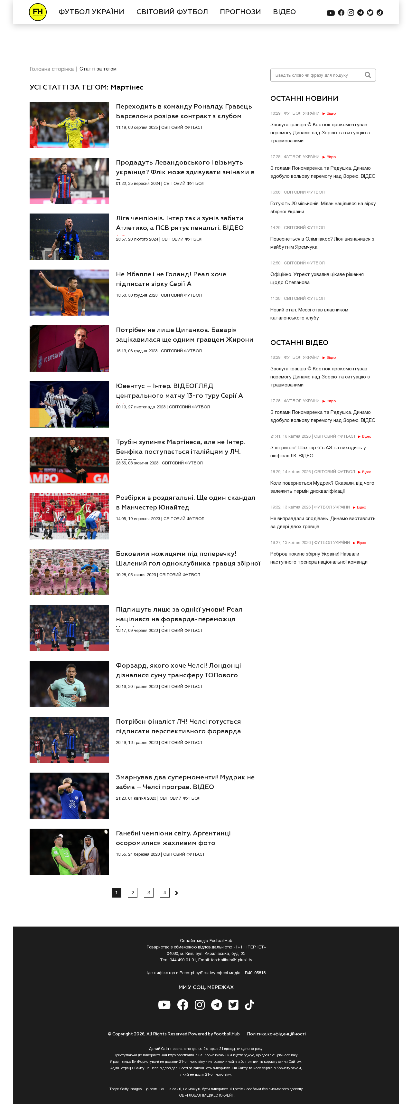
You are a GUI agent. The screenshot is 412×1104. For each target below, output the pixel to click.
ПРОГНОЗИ (240, 12)
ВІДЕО (284, 12)
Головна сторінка (52, 69)
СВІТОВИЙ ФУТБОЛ (172, 12)
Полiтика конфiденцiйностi (276, 1034)
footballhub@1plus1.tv (231, 960)
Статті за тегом (98, 69)
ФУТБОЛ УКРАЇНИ (91, 12)
